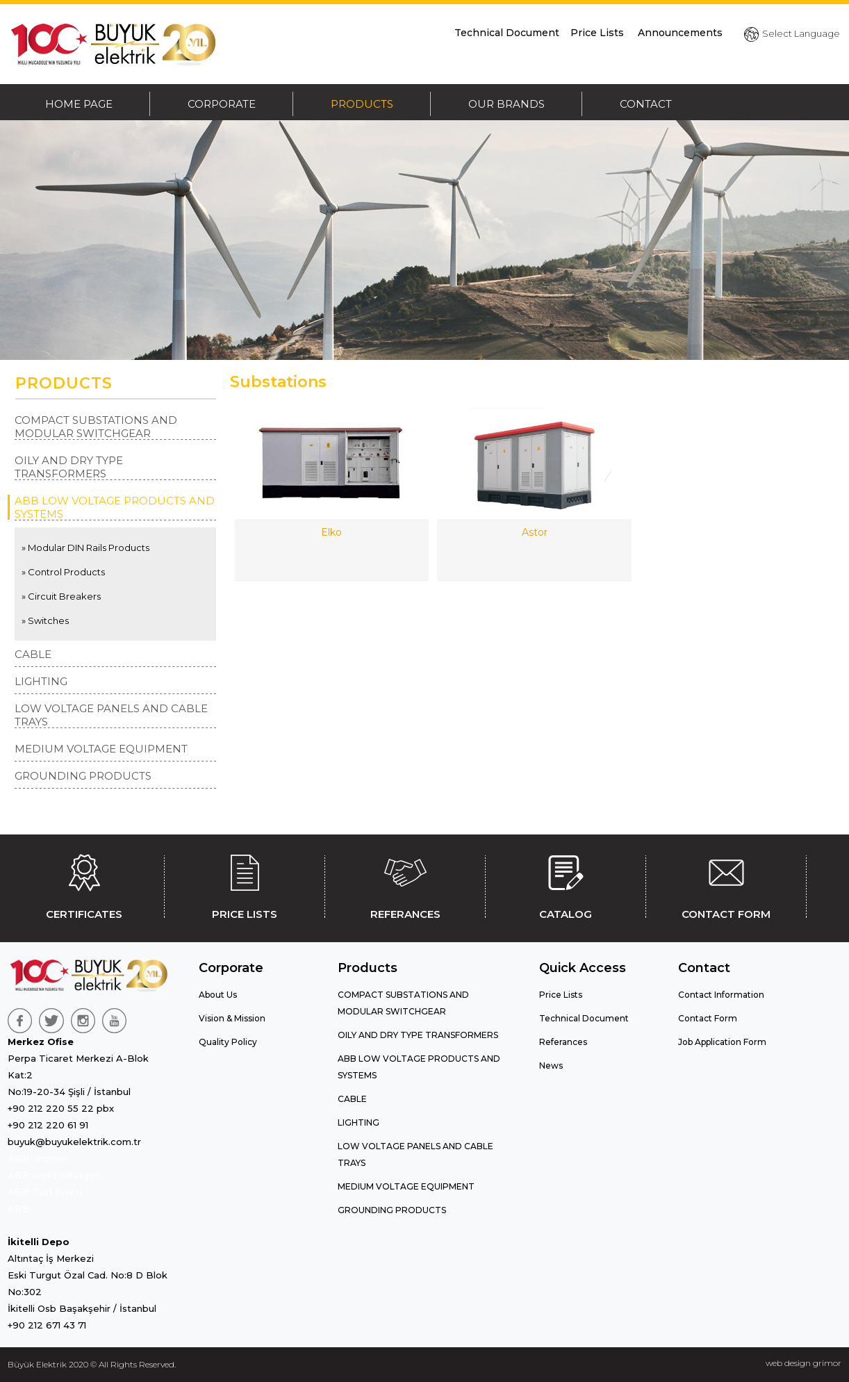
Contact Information (721, 994)
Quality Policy (228, 1042)
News (551, 1065)
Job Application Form (722, 1042)
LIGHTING (41, 681)
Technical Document (506, 32)
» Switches (45, 620)
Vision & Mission (232, 1018)
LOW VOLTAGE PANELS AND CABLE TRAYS (111, 715)
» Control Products (63, 571)
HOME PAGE (79, 103)
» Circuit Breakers (61, 596)
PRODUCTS (362, 103)
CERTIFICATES (84, 884)
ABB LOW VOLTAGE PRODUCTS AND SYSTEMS (115, 507)
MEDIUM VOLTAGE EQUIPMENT (101, 748)
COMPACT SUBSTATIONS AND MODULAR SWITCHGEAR (96, 426)
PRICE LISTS (244, 884)
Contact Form (707, 1018)
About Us (218, 994)
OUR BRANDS (506, 103)
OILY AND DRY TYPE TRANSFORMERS (69, 467)
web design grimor (803, 1363)
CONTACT (646, 103)
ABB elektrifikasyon (54, 1175)
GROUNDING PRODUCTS (83, 775)
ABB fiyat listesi (45, 1191)
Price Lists (598, 32)
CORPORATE (222, 103)
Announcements (680, 32)
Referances (563, 1042)
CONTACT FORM (726, 884)
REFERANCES (405, 884)
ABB (19, 1208)
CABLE (33, 654)
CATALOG (565, 884)
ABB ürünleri (37, 1158)
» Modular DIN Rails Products (85, 547)
